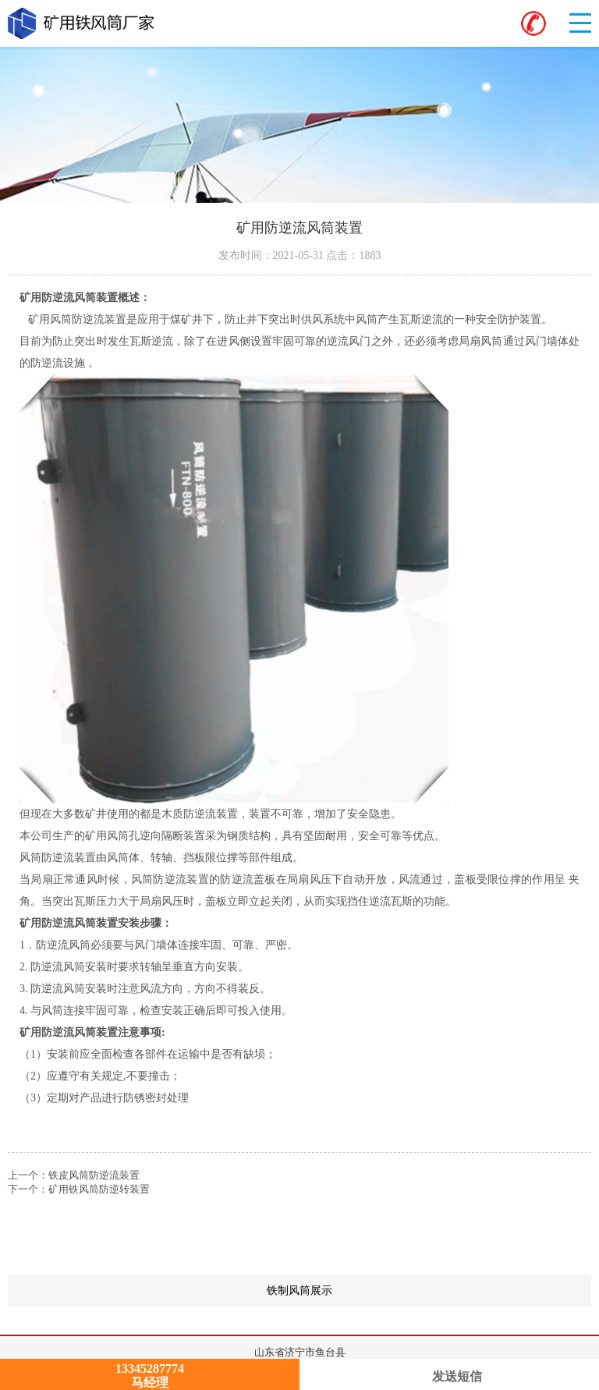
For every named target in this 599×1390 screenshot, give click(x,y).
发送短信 (449, 1376)
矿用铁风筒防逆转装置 (99, 1189)
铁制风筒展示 (429, 1291)
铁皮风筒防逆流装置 (94, 1175)
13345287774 (149, 1368)
